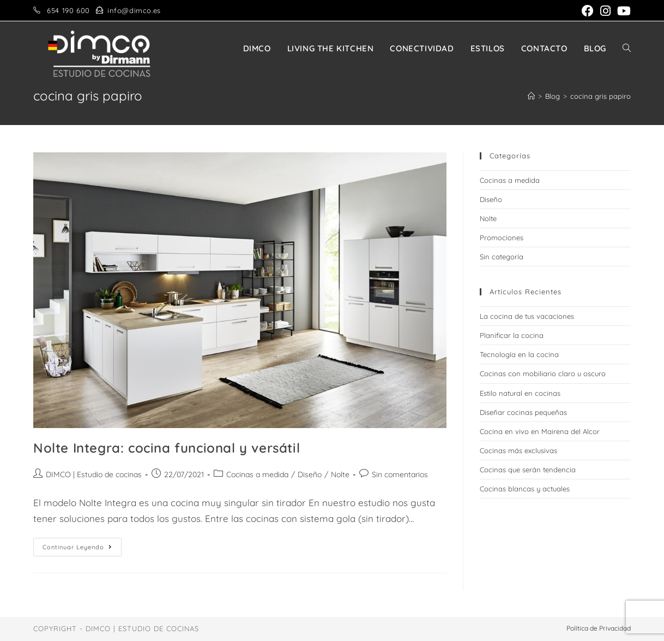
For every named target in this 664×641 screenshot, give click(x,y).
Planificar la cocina (512, 335)
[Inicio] (531, 96)
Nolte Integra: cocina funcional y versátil (166, 448)
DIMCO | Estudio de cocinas (94, 474)
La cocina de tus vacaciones (527, 316)
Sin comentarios (400, 474)
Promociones (501, 237)
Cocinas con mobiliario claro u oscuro (543, 373)
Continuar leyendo (82, 549)
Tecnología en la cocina (519, 354)
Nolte (340, 474)
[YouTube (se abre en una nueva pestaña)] (622, 11)
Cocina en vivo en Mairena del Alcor (540, 431)
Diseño (310, 474)
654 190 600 (68, 10)
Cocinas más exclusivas (518, 450)
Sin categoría (501, 256)
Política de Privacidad (598, 628)
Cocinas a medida (257, 474)
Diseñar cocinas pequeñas (523, 412)
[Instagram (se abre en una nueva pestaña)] (605, 11)
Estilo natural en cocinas (520, 393)
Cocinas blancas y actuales (525, 488)
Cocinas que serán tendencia (528, 469)
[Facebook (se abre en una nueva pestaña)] (587, 11)
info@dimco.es (134, 10)
